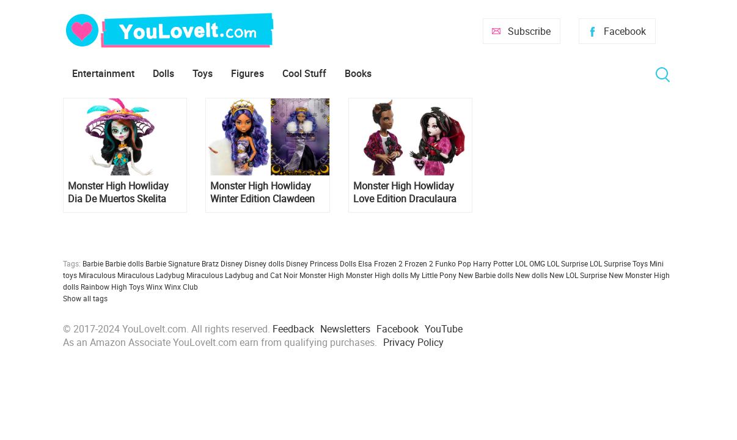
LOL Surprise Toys (619, 263)
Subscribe (529, 31)
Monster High (321, 275)
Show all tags (85, 298)
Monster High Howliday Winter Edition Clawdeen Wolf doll (262, 192)
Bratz (210, 263)
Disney (232, 263)
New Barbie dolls (485, 275)
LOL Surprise (567, 263)
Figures (247, 73)
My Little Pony (433, 275)
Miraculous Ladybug (151, 275)
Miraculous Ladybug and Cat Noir (242, 275)
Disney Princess (312, 263)
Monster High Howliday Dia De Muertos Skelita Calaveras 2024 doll (118, 192)
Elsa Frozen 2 (380, 263)
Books (358, 73)
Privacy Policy (413, 342)
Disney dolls (264, 263)
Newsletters (345, 329)
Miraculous (97, 275)
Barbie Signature (172, 263)
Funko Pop (453, 263)
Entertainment (103, 73)
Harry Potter (493, 263)
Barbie (92, 263)
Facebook (625, 31)
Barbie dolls (124, 263)
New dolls (531, 275)
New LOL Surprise (578, 275)
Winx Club (181, 287)
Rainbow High (104, 287)
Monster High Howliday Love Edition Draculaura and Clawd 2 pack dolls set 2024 (405, 192)
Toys (203, 73)
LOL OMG (530, 263)
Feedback (293, 329)
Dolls (163, 73)
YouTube (444, 329)
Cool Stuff (304, 73)
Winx (154, 287)
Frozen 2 (419, 263)
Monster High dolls (377, 275)
